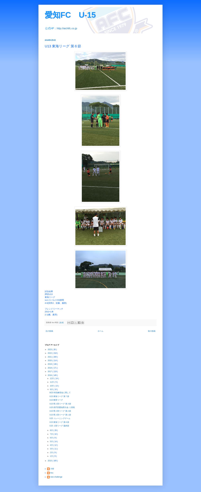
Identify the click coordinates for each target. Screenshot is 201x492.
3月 (51, 449)
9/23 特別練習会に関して (60, 392)
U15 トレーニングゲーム (59, 418)
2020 (50, 360)
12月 (52, 378)
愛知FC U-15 (70, 15)
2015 (50, 461)
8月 (51, 430)
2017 (50, 371)
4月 (51, 445)
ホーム (100, 331)
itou (51, 473)
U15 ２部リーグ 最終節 (59, 426)
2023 (50, 349)
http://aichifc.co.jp (67, 28)
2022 (50, 353)
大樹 (52, 469)
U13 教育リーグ (56, 400)
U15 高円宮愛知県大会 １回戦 (62, 407)
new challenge (56, 477)
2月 (51, 452)
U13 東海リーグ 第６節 (59, 422)
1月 (51, 456)
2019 (50, 364)
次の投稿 (49, 331)
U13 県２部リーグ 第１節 (60, 415)
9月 (51, 389)
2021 (50, 357)
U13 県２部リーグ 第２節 (60, 411)
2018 (50, 368)
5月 (51, 441)
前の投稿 (151, 331)
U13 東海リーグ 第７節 (59, 396)
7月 (51, 434)
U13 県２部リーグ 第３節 (60, 404)
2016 (50, 375)
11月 (52, 382)
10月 (52, 386)
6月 (51, 438)
